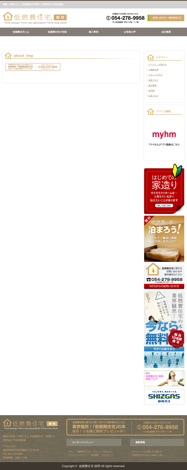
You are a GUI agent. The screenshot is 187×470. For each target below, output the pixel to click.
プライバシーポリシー (78, 455)
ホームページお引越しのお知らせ (147, 451)
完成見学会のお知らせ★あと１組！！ (149, 455)
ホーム (71, 451)
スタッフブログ (155, 75)
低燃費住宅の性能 (57, 32)
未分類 (151, 90)
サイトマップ (107, 455)
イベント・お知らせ (157, 64)
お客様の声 (130, 32)
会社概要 (166, 32)
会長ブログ (153, 80)
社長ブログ (153, 96)
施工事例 (93, 32)
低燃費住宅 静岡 (89, 466)
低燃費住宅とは (21, 32)
